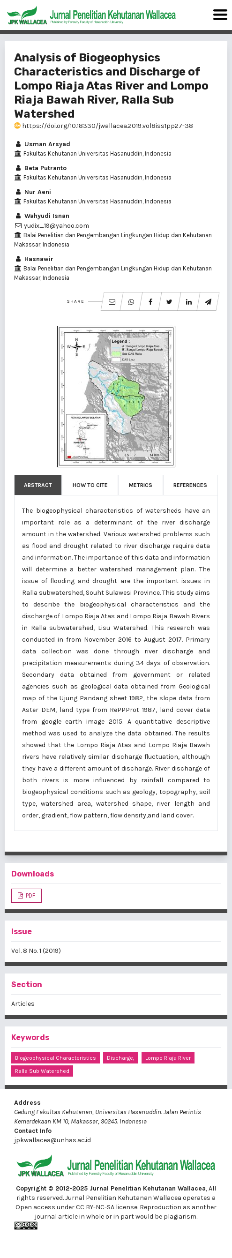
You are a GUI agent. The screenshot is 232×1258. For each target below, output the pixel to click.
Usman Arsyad (42, 144)
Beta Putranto (40, 168)
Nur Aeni (32, 192)
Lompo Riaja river (168, 1058)
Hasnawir (33, 259)
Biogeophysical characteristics (55, 1058)
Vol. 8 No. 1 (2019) (36, 951)
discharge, (121, 1058)
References (190, 485)
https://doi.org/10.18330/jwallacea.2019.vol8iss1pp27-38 (103, 126)
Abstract (38, 485)
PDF (29, 895)
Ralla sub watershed (42, 1071)
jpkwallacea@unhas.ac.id (52, 1140)
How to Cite (90, 485)
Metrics (140, 485)
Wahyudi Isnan (41, 216)
